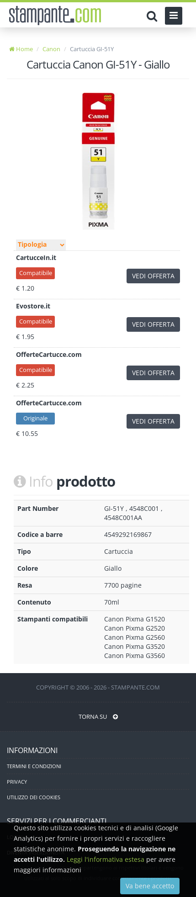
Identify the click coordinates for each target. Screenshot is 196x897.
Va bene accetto (150, 885)
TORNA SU (98, 716)
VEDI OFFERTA (153, 275)
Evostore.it (33, 306)
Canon (51, 49)
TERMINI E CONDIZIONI (34, 766)
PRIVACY (17, 781)
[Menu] (173, 16)
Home (21, 49)
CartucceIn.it (36, 257)
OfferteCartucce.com (49, 354)
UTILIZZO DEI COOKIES (33, 797)
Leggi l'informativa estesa (105, 859)
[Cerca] (154, 16)
